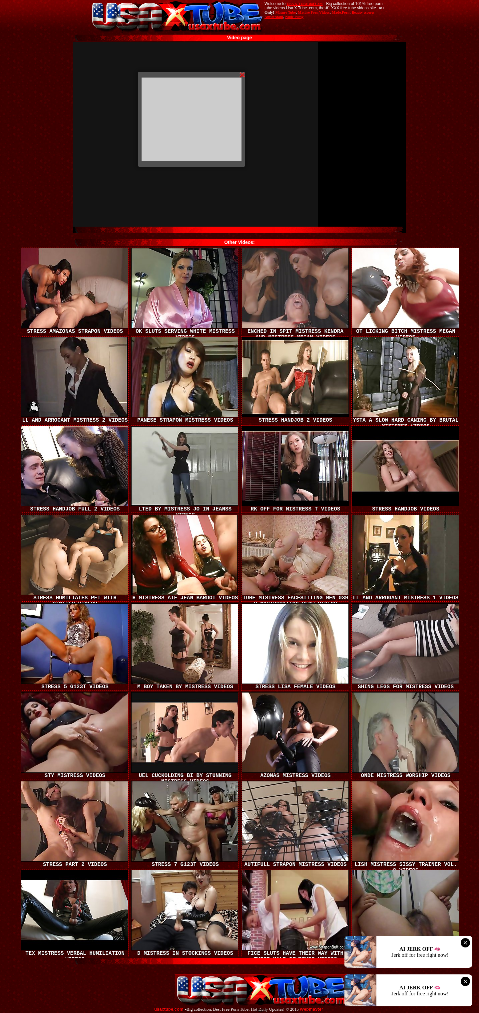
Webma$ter (311, 1009)
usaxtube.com (168, 1009)
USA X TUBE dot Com (304, 4)
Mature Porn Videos (314, 12)
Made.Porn (340, 12)
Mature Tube (285, 12)
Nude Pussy (294, 17)
